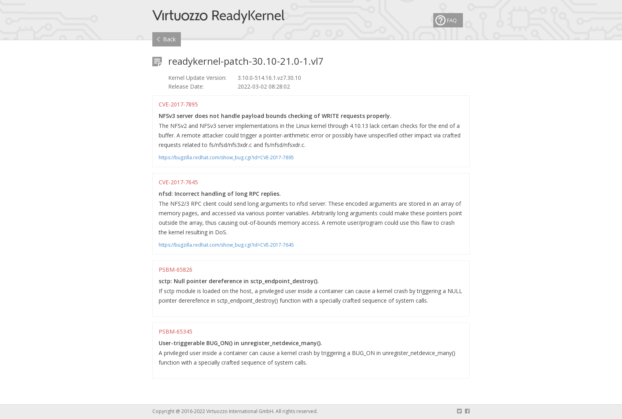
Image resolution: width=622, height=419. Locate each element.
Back (169, 39)
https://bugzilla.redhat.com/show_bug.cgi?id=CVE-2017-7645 (226, 245)
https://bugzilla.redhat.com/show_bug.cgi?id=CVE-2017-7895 (226, 157)
